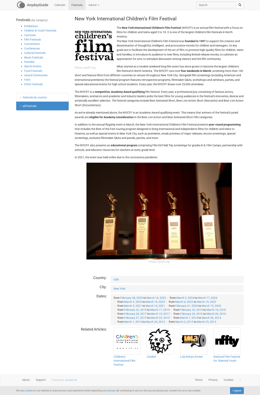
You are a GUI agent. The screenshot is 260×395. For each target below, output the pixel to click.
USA (116, 279)
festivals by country (35, 97)
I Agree (237, 390)
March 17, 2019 (160, 309)
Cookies (228, 379)
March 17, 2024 (207, 297)
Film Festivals (32, 39)
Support (41, 379)
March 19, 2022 (206, 301)
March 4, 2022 (184, 301)
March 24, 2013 (155, 321)
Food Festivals (33, 70)
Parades (29, 61)
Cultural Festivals (35, 52)
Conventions (32, 44)
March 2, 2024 (185, 297)
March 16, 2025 (156, 297)
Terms (198, 379)
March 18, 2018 (216, 309)
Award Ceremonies (36, 75)
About (26, 379)
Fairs (27, 79)
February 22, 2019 (135, 309)
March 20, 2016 (216, 313)
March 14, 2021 (155, 305)
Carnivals (30, 35)
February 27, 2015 (135, 317)
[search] (240, 5)
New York (119, 288)
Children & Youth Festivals (40, 30)
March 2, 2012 (184, 321)
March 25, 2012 (206, 321)
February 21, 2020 (186, 305)
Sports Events (32, 66)
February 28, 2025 (131, 297)
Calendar (59, 5)
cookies (29, 390)
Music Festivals (33, 57)
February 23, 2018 (191, 309)
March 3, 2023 (133, 301)
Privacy (213, 379)
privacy (111, 390)
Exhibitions (31, 26)
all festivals (30, 106)
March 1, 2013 (133, 321)
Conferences (32, 48)
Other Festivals (33, 84)
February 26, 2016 (191, 313)
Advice (93, 5)
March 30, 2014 (211, 317)
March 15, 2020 (211, 305)
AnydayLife (71, 380)
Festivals (76, 5)
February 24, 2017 (135, 313)
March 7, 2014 (189, 317)
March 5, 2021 (133, 305)
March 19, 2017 (160, 313)
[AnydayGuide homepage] (32, 5)
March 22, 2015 (160, 317)
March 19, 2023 (155, 301)
